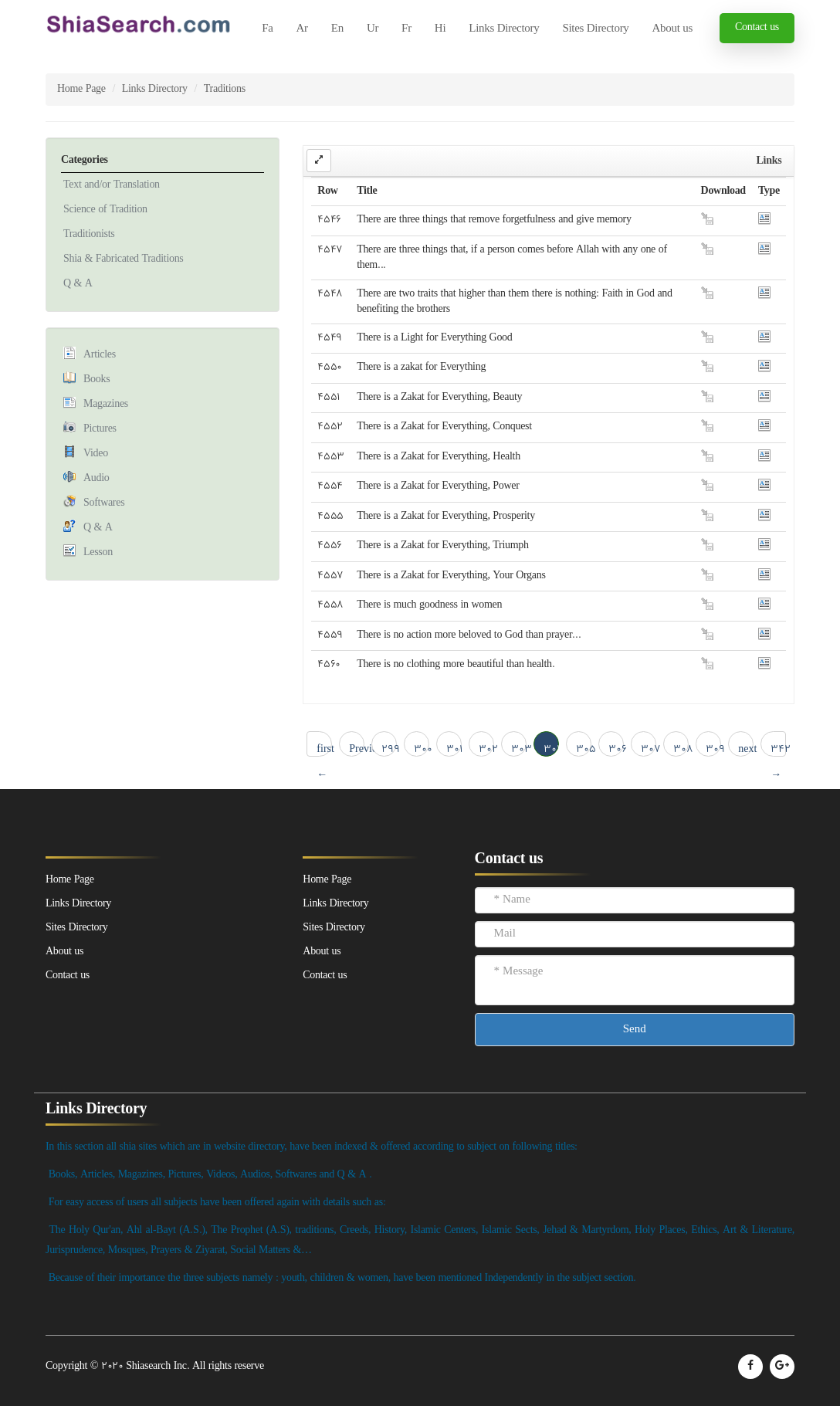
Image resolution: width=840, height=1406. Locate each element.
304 (551, 749)
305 (583, 749)
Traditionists (88, 234)
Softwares (103, 503)
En (337, 29)
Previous (356, 749)
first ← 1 (324, 749)
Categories (84, 160)
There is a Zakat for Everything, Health (438, 456)
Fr (406, 29)
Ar (302, 29)
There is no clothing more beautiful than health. (455, 664)
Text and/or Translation (111, 185)
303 (519, 749)
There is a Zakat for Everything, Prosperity (446, 516)
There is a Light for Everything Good (434, 337)
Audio (96, 478)
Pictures (100, 429)
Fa (267, 29)
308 (681, 749)
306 (616, 749)
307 (648, 749)
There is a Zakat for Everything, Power (438, 486)
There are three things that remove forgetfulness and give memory (494, 219)
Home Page (81, 89)
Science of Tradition (105, 209)
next (746, 749)
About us (672, 29)
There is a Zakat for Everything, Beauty (439, 397)
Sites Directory (595, 29)
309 (713, 749)
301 (454, 749)
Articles (99, 354)
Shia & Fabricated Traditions (123, 259)
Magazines (105, 404)
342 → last (778, 749)
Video (95, 453)
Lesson (98, 552)
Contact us (757, 27)
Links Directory (504, 29)
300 (421, 749)
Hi (440, 29)
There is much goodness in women (429, 605)
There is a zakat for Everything (421, 367)
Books (96, 379)
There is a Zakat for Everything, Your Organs (451, 575)
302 (486, 749)
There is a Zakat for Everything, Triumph (443, 545)
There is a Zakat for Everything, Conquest (444, 426)
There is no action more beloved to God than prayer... (469, 635)
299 (389, 749)
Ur (372, 29)
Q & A (78, 283)
